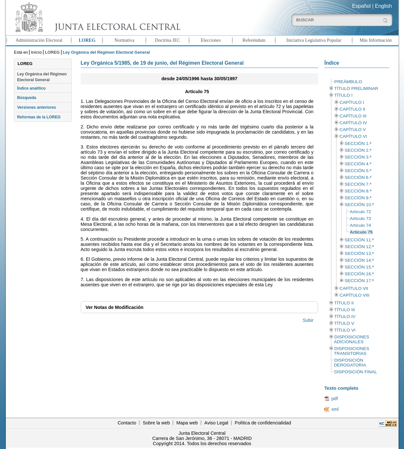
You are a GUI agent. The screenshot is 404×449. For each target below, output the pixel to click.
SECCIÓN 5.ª (358, 170)
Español (361, 6)
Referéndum (254, 40)
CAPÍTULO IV (353, 122)
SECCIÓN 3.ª (358, 157)
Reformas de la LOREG (39, 117)
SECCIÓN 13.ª (359, 253)
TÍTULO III (344, 309)
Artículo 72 (360, 211)
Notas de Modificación (114, 307)
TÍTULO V (344, 323)
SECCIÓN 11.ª (359, 239)
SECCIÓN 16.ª (359, 273)
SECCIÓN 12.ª (359, 246)
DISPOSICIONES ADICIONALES (351, 339)
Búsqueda (26, 97)
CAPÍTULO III (352, 116)
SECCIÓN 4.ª (358, 163)
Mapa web (187, 422)
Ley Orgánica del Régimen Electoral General (42, 77)
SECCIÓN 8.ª (358, 191)
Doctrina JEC (167, 40)
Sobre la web (156, 422)
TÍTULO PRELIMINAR (356, 88)
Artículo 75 (361, 232)
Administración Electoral (39, 40)
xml (334, 409)
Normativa (124, 40)
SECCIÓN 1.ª (358, 143)
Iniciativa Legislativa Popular (313, 40)
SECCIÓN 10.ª (359, 204)
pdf (334, 398)
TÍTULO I (343, 95)
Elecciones (211, 40)
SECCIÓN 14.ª (359, 260)
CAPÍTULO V (352, 129)
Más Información (376, 40)
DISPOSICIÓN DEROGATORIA (350, 362)
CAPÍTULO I (351, 102)
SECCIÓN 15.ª (359, 267)
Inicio (36, 52)
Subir (308, 320)
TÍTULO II (344, 303)
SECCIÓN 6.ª (358, 177)
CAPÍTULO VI (353, 136)
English (383, 6)
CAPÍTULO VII (353, 288)
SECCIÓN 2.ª (358, 150)
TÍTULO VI (344, 330)
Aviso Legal (216, 422)
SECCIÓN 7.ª (358, 184)
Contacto (127, 422)
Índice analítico (31, 88)
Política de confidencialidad (263, 422)
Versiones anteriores (36, 107)
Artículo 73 (360, 218)
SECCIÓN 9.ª (358, 197)
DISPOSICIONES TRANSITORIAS (351, 351)
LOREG (87, 40)
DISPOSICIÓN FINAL (355, 371)
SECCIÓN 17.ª (359, 280)
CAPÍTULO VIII (354, 295)
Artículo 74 (360, 225)
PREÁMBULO (348, 81)
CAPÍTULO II (352, 109)
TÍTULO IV (344, 316)
